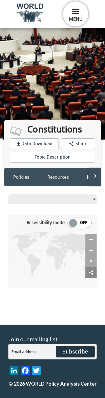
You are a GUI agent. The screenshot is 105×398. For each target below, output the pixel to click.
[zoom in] (91, 239)
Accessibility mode (46, 222)
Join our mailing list (33, 339)
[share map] (91, 272)
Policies (21, 177)
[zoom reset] (91, 261)
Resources (58, 177)
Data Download (37, 143)
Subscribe (75, 351)
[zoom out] (91, 250)
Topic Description (52, 157)
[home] (31, 22)
